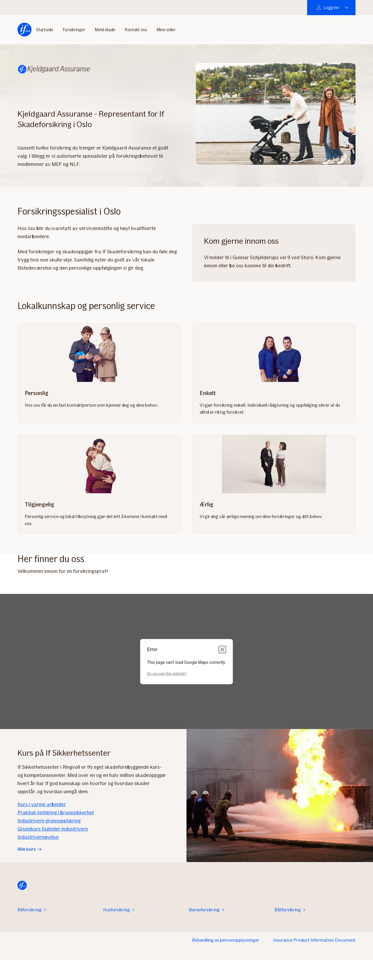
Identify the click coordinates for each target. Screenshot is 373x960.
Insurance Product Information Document (314, 940)
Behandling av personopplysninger (225, 940)
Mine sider (166, 28)
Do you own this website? (166, 674)
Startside (44, 28)
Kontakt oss (136, 28)
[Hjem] (24, 29)
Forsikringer (74, 28)
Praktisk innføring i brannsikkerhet (55, 812)
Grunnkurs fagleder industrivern (52, 829)
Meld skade (105, 28)
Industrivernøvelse (38, 837)
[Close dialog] (222, 649)
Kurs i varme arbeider (41, 804)
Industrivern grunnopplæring (49, 820)
